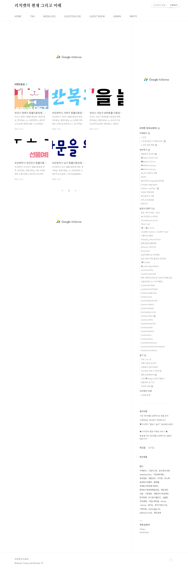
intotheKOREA (147, 270)
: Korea (143, 505)
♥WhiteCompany (148, 165)
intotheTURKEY (147, 304)
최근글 (142, 447)
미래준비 (145, 133)
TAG (32, 16)
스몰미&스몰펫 (147, 235)
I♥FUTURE (145, 262)
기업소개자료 (153, 501)
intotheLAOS (146, 296)
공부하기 (145, 149)
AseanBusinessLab (149, 220)
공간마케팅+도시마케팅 (150, 254)
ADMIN (117, 16)
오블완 (165, 497)
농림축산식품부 (146, 482)
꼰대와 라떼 (147, 386)
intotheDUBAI (147, 327)
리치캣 (160, 478)
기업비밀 (143, 508)
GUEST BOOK (97, 16)
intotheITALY (146, 335)
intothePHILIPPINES (149, 289)
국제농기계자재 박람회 (149, 485)
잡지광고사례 (164, 470)
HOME (18, 16)
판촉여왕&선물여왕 (148, 243)
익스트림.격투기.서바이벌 (151, 370)
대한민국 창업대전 (161, 493)
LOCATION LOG (72, 16)
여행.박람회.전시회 (148, 363)
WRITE (133, 16)
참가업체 (143, 497)
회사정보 (143, 478)
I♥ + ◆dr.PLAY (147, 227)
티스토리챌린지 (154, 497)
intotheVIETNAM (148, 285)
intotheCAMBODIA (149, 293)
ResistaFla (145, 250)
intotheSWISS (147, 338)
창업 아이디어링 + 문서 (150, 212)
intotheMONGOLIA (149, 342)
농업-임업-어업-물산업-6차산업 (153, 258)
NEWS (143, 176)
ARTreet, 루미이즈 (148, 247)
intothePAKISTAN (148, 323)
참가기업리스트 (161, 505)
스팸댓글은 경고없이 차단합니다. (153, 420)
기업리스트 (152, 470)
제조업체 (157, 512)
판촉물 (156, 482)
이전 (62, 190)
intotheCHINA (148, 316)
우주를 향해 (145, 395)
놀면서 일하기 (147, 208)
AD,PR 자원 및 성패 (149, 173)
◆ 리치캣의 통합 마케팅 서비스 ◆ (154, 431)
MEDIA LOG (49, 16)
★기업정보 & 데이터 (149, 216)
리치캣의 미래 (146, 390)
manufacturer (146, 474)
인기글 (151, 447)
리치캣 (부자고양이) (150, 128)
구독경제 (143, 501)
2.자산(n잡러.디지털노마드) (153, 141)
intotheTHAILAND (148, 273)
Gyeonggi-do (154, 508)
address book (146, 512)
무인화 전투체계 (147, 192)
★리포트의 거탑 (147, 196)
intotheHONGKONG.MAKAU (153, 346)
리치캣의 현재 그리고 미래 (38, 6)
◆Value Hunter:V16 (149, 157)
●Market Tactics (148, 161)
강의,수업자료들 (147, 199)
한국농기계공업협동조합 (149, 489)
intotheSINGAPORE (149, 300)
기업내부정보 (158, 474)
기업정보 (148, 493)
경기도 (150, 505)
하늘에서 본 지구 (147, 382)
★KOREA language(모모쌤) (152, 180)
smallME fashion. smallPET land (154, 231)
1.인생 (143, 137)
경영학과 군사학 (149, 153)
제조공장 (164, 489)
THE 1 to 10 (146, 359)
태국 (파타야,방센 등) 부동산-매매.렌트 (156, 277)
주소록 (167, 478)
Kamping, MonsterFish (151, 239)
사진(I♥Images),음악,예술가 (152, 378)
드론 (141, 493)
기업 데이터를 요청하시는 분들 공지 (154, 415)
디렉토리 (143, 470)
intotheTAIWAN (147, 308)
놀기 (143, 355)
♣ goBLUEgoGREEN (150, 266)
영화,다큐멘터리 (149, 374)
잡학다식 (144, 203)
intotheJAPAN (147, 319)
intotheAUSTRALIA (149, 350)
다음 (75, 190)
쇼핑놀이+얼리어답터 (149, 367)
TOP (171, 560)
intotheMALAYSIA (148, 312)
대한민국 (151, 478)
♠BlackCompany (148, 169)
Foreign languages (149, 184)
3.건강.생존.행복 (149, 144)
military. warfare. (150, 188)
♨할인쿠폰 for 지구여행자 (152, 281)
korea (163, 501)
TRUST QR (145, 224)
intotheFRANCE (147, 331)
